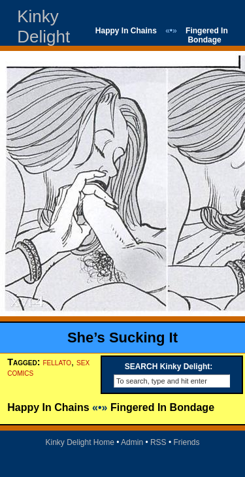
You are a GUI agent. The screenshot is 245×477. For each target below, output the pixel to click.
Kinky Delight (43, 26)
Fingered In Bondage (207, 35)
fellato (57, 362)
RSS (158, 442)
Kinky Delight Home (79, 442)
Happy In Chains (126, 30)
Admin (132, 442)
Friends (187, 442)
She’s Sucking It (122, 337)
